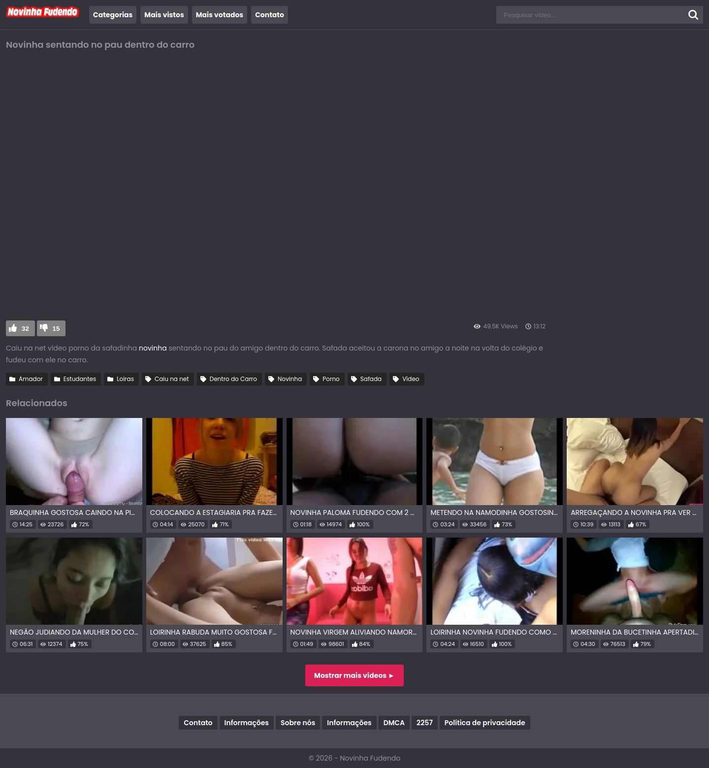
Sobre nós (298, 723)
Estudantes (80, 379)
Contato (269, 15)
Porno (330, 379)
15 (56, 328)
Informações (247, 723)
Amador (31, 379)
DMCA (394, 723)
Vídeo (410, 379)
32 (25, 328)
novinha (153, 348)
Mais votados (219, 15)
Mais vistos (164, 15)
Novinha (290, 379)
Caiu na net (172, 379)
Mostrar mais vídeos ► (354, 675)
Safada (371, 379)
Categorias (112, 15)
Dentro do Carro (233, 379)
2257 (425, 723)
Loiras (125, 379)
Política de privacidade (485, 723)
